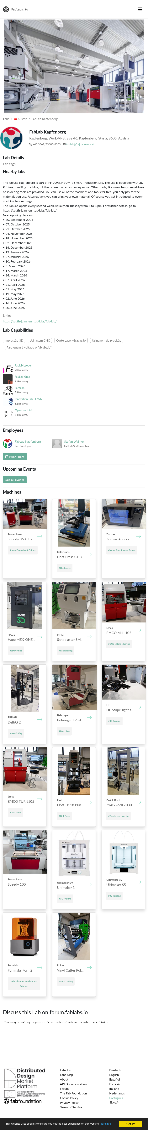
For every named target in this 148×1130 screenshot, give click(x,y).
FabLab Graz (22, 376)
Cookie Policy (69, 1098)
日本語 (114, 1102)
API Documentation (73, 1084)
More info (12, 1126)
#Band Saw (64, 731)
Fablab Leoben (23, 365)
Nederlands (117, 1093)
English (114, 1074)
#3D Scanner (114, 721)
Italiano (114, 1088)
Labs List (66, 1070)
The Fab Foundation (73, 1093)
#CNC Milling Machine (119, 644)
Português (116, 1098)
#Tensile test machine (118, 816)
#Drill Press (64, 816)
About (64, 1079)
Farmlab (19, 387)
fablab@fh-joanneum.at (80, 144)
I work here (14, 456)
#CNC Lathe (15, 812)
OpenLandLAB (24, 410)
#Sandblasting (65, 650)
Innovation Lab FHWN (28, 399)
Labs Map (66, 1074)
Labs (6, 119)
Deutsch (115, 1070)
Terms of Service (71, 1107)
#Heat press (65, 568)
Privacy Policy (69, 1102)
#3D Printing (16, 650)
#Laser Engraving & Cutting (23, 550)
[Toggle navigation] (140, 9)
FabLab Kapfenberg (45, 119)
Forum (64, 1088)
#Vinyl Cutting (66, 981)
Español (114, 1079)
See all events (14, 479)
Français (114, 1084)
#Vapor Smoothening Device (121, 550)
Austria (20, 119)
